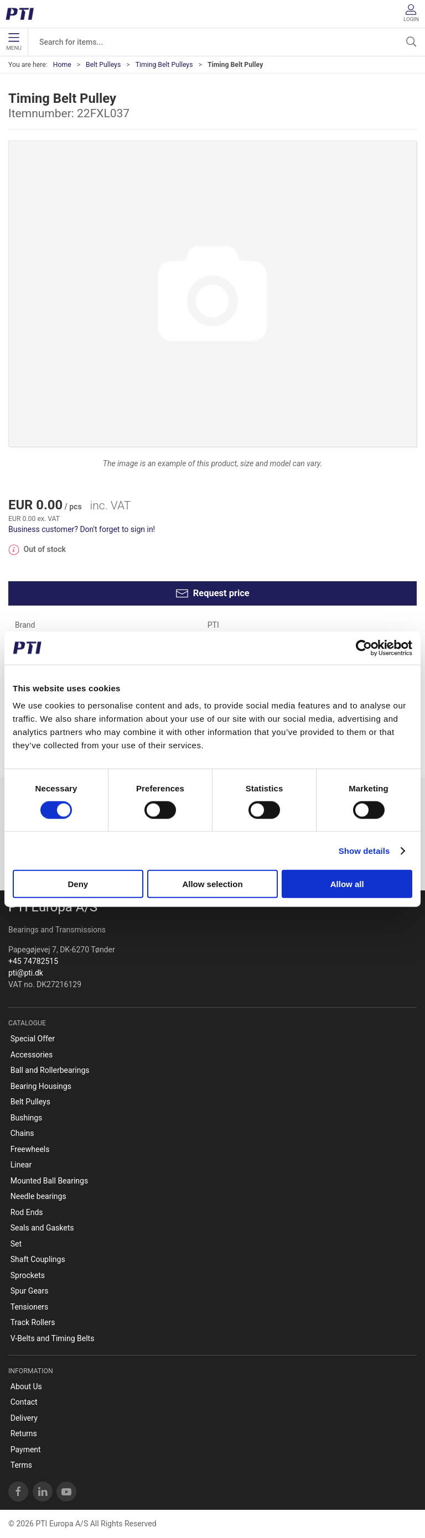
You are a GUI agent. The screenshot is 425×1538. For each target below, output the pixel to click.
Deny (78, 884)
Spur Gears (30, 1290)
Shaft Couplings (38, 1259)
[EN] (23, 14)
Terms (21, 1465)
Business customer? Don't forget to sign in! (81, 529)
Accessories (32, 1054)
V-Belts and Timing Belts (53, 1338)
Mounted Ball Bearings (49, 1180)
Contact (24, 1402)
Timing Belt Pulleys (164, 65)
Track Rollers (33, 1322)
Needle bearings (38, 1196)
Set (16, 1243)
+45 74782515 (33, 961)
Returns (24, 1433)
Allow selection (212, 884)
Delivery (24, 1418)
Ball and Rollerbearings (50, 1070)
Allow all (347, 884)
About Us (26, 1386)
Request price (212, 593)
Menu (13, 42)
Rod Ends (27, 1212)
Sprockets (28, 1275)
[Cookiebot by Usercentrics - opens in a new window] (363, 647)
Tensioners (30, 1306)
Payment (26, 1449)
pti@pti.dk (25, 972)
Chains (22, 1133)
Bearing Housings (41, 1086)
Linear (21, 1164)
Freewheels (30, 1149)
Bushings (27, 1117)
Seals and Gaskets (42, 1227)
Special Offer (33, 1038)
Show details (364, 850)
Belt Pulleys (103, 65)
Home (62, 65)
